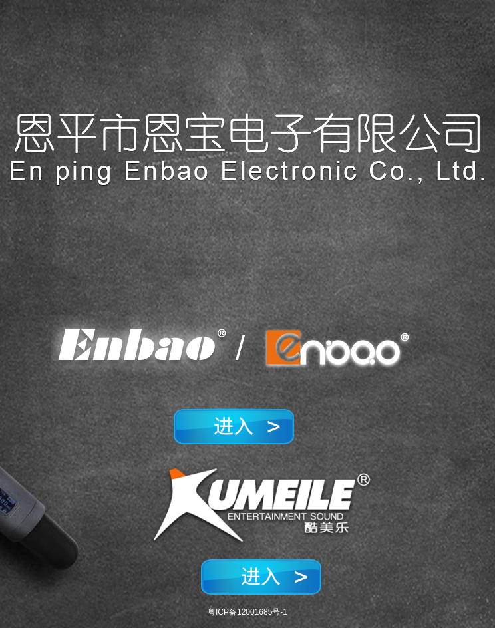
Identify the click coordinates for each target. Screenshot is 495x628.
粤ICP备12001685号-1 (247, 612)
